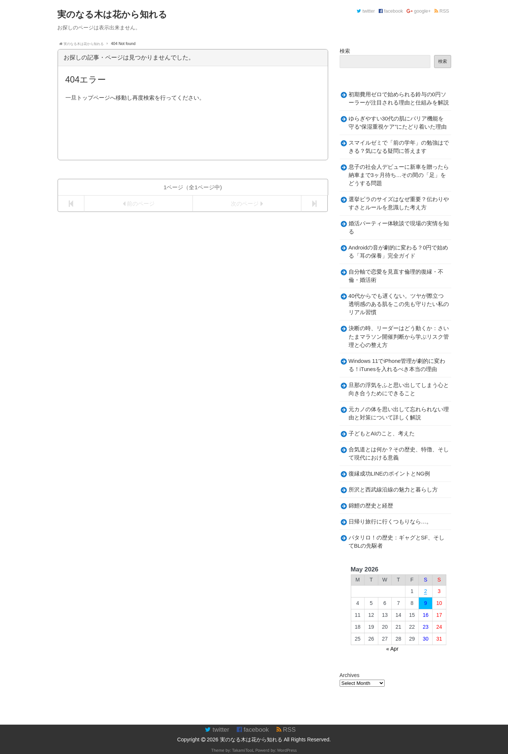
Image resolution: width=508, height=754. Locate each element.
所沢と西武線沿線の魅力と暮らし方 (393, 490)
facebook (391, 11)
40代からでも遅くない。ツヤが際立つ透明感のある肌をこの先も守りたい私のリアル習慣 (399, 304)
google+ (419, 11)
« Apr (392, 649)
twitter (366, 11)
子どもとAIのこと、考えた (382, 433)
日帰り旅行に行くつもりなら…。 (390, 522)
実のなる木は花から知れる (251, 739)
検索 (345, 51)
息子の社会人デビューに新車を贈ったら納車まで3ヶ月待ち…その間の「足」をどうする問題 (399, 175)
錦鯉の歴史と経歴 (371, 506)
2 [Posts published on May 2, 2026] (425, 591)
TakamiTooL (243, 750)
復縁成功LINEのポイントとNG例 (389, 474)
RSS (441, 11)
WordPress (287, 750)
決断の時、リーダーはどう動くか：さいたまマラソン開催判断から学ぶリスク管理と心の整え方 (399, 336)
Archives (350, 675)
